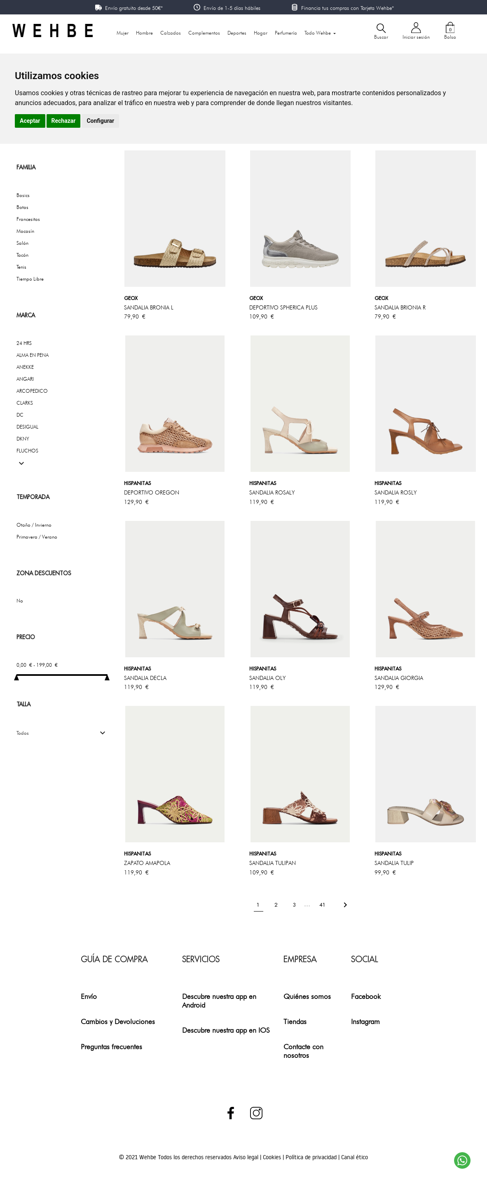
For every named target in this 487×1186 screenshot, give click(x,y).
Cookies (273, 1157)
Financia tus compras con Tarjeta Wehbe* (347, 8)
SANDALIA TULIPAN (272, 863)
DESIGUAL (27, 427)
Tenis (21, 267)
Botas (22, 207)
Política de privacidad (312, 1157)
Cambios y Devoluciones (118, 1021)
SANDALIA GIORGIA (399, 678)
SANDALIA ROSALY (272, 492)
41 (323, 904)
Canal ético (354, 1157)
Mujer (123, 33)
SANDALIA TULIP (394, 863)
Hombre (144, 33)
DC (19, 415)
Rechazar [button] (64, 120)
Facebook (366, 996)
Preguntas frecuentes (111, 1046)
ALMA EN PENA (32, 355)
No (19, 601)
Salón (22, 243)
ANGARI (25, 379)
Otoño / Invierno (34, 525)
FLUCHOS (27, 451)
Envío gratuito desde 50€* (134, 8)
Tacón (22, 255)
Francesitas (28, 219)
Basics (23, 195)
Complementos (204, 33)
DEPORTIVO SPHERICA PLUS (283, 307)
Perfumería (286, 33)
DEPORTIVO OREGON (151, 492)
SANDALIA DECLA (145, 678)
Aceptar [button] (30, 120)
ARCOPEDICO (32, 391)
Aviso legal (246, 1157)
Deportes (236, 33)
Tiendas (295, 1021)
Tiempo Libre (30, 279)
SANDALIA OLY (267, 678)
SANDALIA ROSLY (396, 492)
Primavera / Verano (36, 537)
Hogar (260, 33)
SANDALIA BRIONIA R (400, 307)
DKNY (22, 439)
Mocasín (25, 231)
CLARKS (24, 403)
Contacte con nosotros (303, 1050)
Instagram (365, 1021)
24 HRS (24, 343)
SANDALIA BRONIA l (148, 307)
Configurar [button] (100, 120)
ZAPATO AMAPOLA (147, 863)
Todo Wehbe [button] (318, 33)
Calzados (170, 33)
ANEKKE (25, 367)
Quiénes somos (307, 996)
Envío (89, 996)
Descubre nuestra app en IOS (226, 1030)
